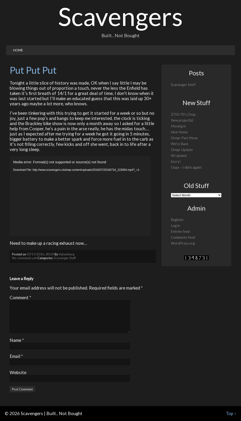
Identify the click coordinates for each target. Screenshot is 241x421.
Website (18, 372)
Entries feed (180, 231)
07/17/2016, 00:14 (40, 254)
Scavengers (120, 16)
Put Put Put (33, 70)
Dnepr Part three (184, 138)
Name (17, 340)
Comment (20, 297)
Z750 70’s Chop (183, 114)
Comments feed (183, 237)
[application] (80, 196)
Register (177, 220)
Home (18, 50)
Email (16, 356)
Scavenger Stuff (65, 258)
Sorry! (176, 161)
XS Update (179, 156)
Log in (175, 226)
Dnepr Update (182, 150)
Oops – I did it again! (186, 167)
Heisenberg (66, 254)
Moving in (178, 126)
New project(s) (182, 120)
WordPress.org (183, 243)
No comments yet (24, 258)
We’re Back (179, 144)
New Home (179, 132)
